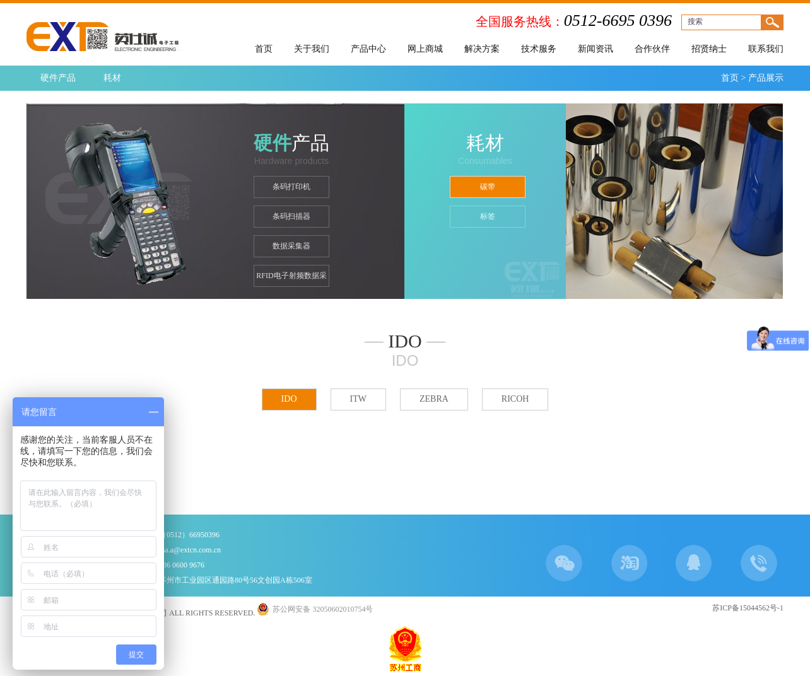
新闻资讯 (595, 49)
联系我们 (766, 49)
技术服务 (538, 49)
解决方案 (482, 49)
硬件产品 (58, 78)
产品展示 (766, 78)
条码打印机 (291, 186)
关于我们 (311, 49)
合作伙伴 (652, 49)
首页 (264, 49)
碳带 (487, 186)
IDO (289, 399)
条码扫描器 (291, 216)
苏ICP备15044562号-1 (748, 607)
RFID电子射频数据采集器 (291, 279)
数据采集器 (291, 246)
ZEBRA (434, 399)
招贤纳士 (709, 49)
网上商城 (425, 49)
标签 (487, 216)
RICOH (515, 399)
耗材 (112, 78)
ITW (358, 399)
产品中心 (368, 49)
